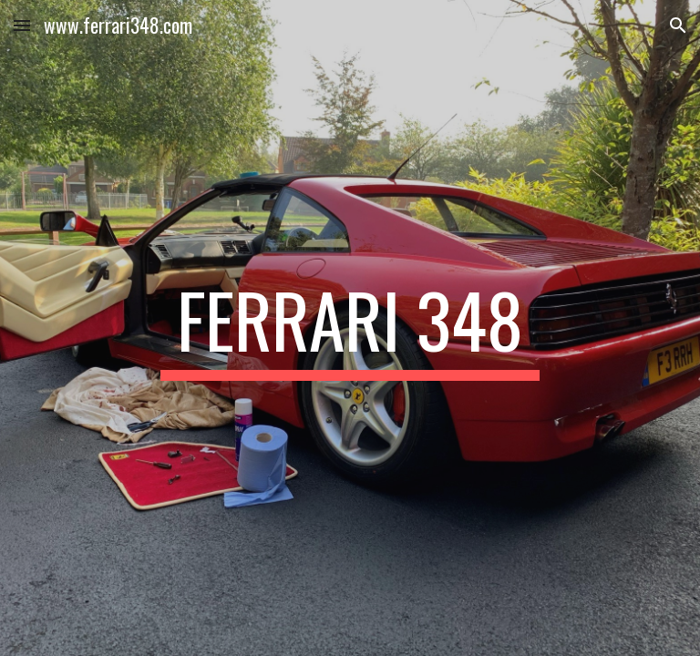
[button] (22, 25)
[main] (349, 328)
